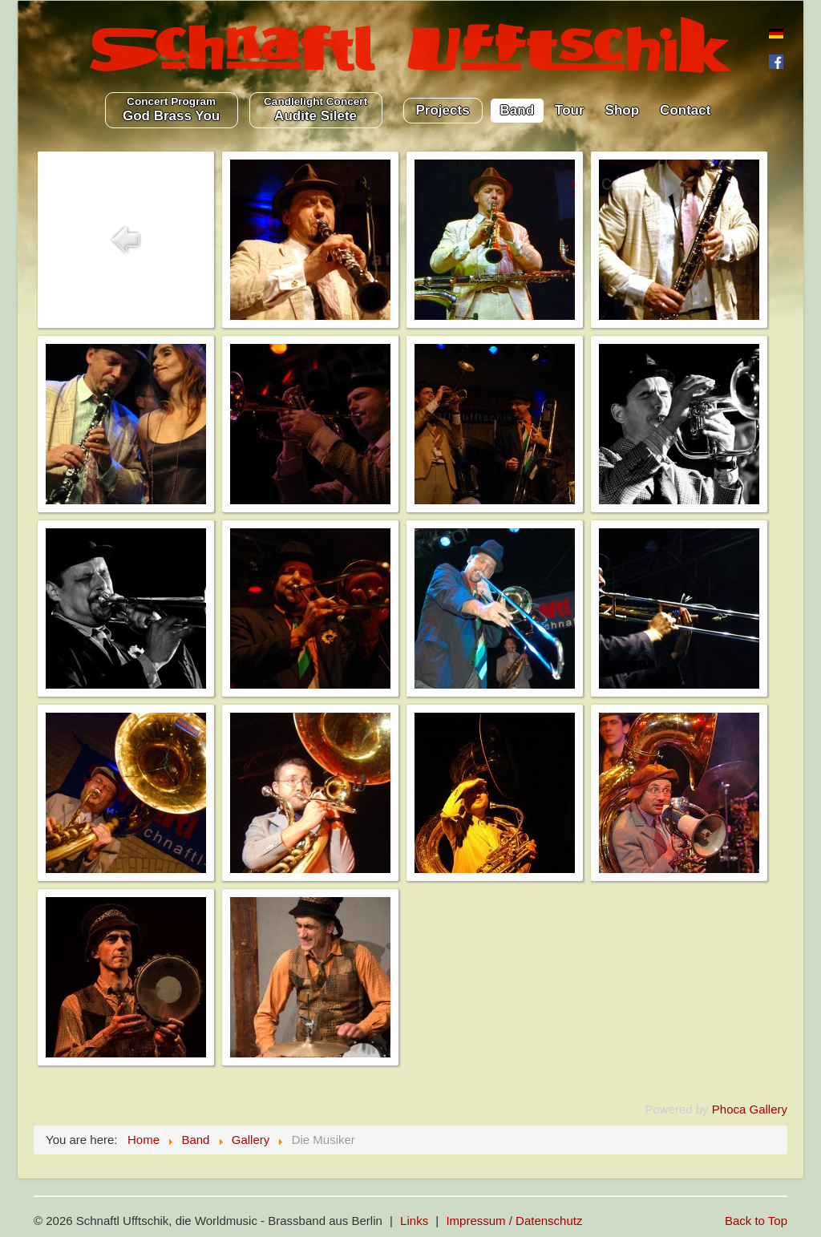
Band (517, 110)
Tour (569, 110)
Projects (443, 110)
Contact (685, 110)
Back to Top (756, 1220)
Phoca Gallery (749, 1109)
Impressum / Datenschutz (514, 1220)
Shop (622, 110)
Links (414, 1220)
